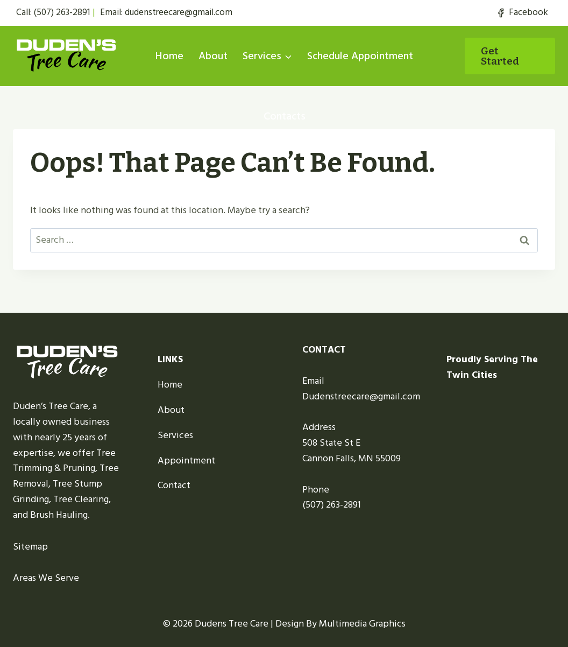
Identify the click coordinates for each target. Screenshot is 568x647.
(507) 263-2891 (62, 12)
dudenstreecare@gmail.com (178, 12)
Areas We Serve (46, 578)
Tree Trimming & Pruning (64, 460)
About (213, 56)
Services (175, 435)
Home (169, 56)
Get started (500, 56)
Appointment (186, 460)
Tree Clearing (81, 499)
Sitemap (30, 546)
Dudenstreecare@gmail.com (361, 396)
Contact (174, 485)
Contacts (285, 116)
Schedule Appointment (360, 56)
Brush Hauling (59, 515)
